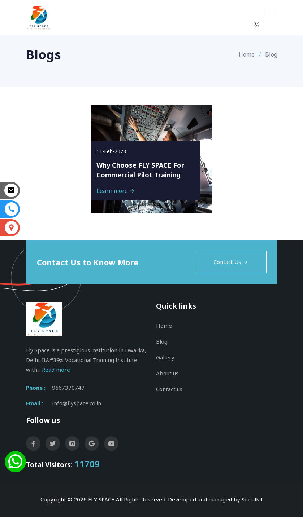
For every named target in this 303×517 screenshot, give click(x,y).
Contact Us (230, 261)
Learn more (115, 191)
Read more (56, 369)
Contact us (169, 389)
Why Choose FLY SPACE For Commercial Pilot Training (140, 170)
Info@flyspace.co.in (76, 403)
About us (167, 373)
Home (247, 54)
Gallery (165, 357)
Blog (162, 341)
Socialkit (252, 499)
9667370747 (68, 387)
